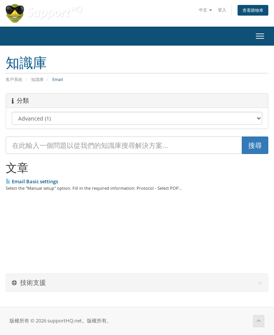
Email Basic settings (32, 181)
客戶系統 (14, 79)
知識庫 (37, 79)
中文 (205, 10)
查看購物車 (253, 10)
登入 (222, 10)
